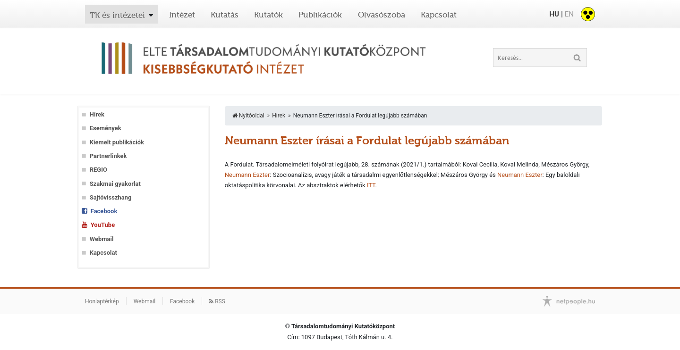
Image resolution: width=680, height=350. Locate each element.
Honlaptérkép (102, 301)
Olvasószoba (381, 14)
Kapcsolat (439, 14)
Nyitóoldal (248, 115)
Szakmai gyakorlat (115, 184)
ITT (371, 185)
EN (569, 14)
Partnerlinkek (108, 156)
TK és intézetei (117, 15)
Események (105, 128)
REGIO (98, 170)
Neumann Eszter (247, 174)
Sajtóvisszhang (111, 197)
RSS (217, 301)
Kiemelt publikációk (117, 142)
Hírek (97, 114)
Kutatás (224, 14)
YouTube (103, 225)
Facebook (104, 211)
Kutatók (268, 14)
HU (554, 14)
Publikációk (320, 14)
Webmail (102, 239)
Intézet (182, 14)
